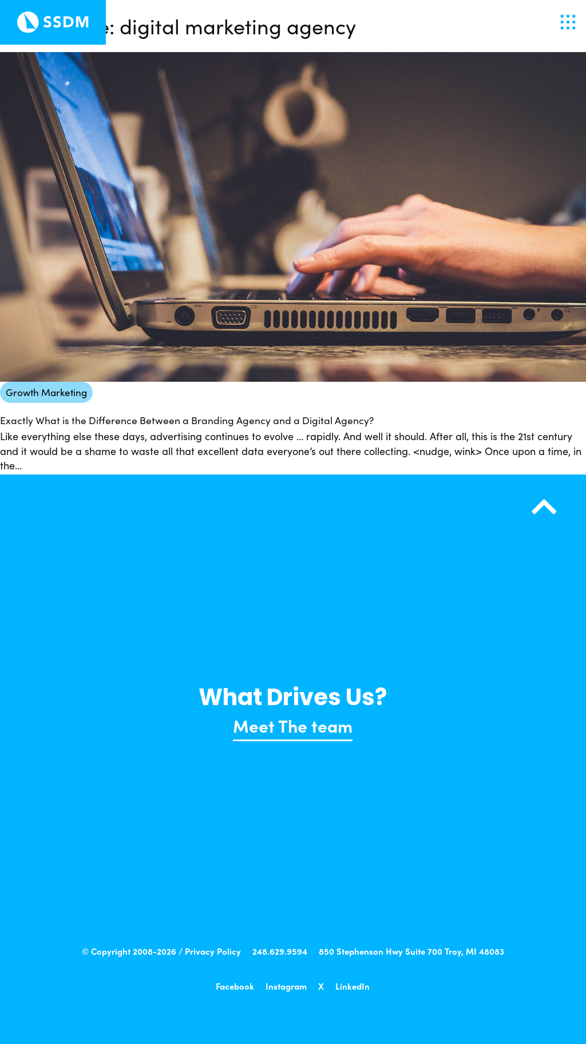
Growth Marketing (46, 392)
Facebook (235, 986)
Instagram (286, 986)
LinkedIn (352, 986)
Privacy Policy (213, 951)
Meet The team (293, 725)
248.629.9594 (279, 951)
